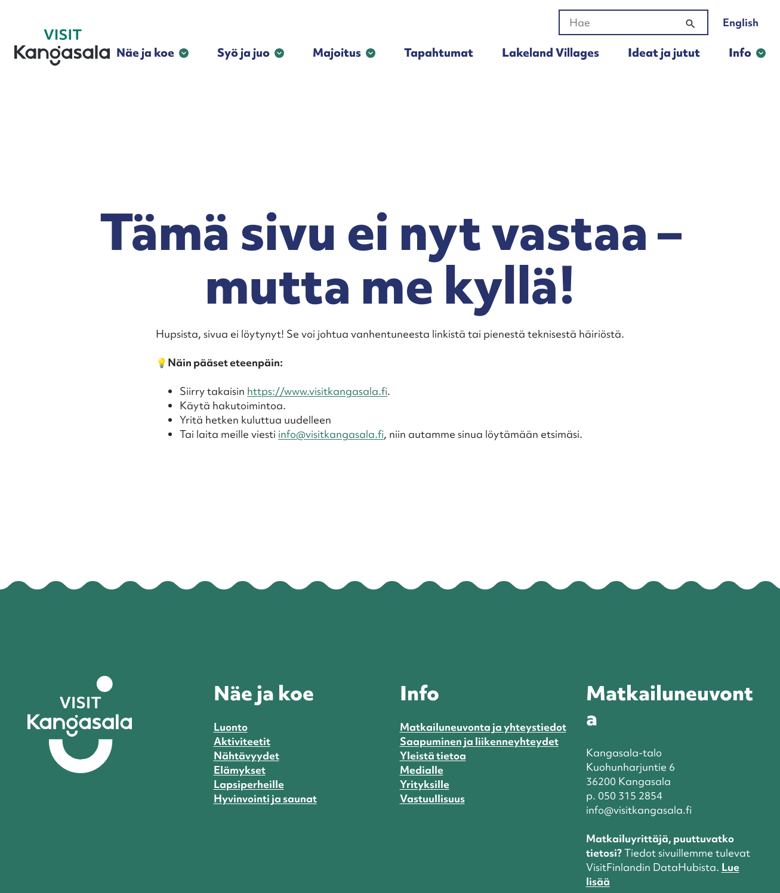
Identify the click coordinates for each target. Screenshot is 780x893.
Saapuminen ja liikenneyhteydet (479, 741)
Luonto (231, 727)
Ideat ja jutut (664, 52)
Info (740, 52)
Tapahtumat (438, 52)
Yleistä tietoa (433, 755)
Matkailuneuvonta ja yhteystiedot (483, 727)
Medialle (421, 770)
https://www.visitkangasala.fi (317, 391)
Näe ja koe (145, 52)
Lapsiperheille (249, 784)
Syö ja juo (243, 52)
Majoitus (337, 52)
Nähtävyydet (246, 755)
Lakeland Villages (550, 52)
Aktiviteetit (242, 741)
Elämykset (240, 770)
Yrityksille (424, 784)
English (741, 22)
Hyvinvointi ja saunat (265, 798)
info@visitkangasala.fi (331, 434)
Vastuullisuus (432, 798)
